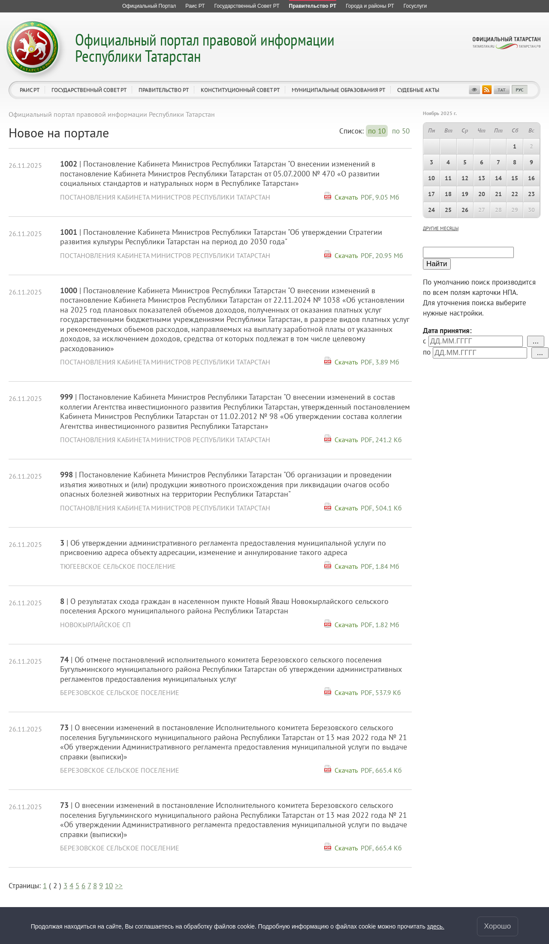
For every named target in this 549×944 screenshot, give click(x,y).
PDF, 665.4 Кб (381, 770)
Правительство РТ (164, 90)
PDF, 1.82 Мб (380, 624)
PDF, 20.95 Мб (382, 255)
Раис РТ (29, 90)
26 (465, 210)
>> (119, 885)
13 (481, 178)
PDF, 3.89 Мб (380, 362)
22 (514, 194)
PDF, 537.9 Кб (381, 692)
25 (448, 210)
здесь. (435, 926)
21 (498, 194)
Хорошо (497, 926)
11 (448, 178)
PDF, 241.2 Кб (381, 439)
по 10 (377, 131)
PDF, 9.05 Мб (380, 197)
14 (498, 178)
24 (431, 210)
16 (531, 178)
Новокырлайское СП (95, 624)
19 (465, 194)
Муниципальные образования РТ (338, 90)
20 (481, 194)
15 (514, 178)
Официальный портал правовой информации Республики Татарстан (205, 47)
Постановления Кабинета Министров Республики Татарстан (165, 197)
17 (431, 194)
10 (109, 885)
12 (465, 178)
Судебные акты (418, 90)
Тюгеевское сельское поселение (118, 566)
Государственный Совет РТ (89, 90)
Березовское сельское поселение (119, 692)
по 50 (401, 131)
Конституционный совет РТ (240, 90)
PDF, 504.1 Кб (381, 508)
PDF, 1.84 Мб (380, 566)
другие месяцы (441, 228)
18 (448, 194)
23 (531, 194)
